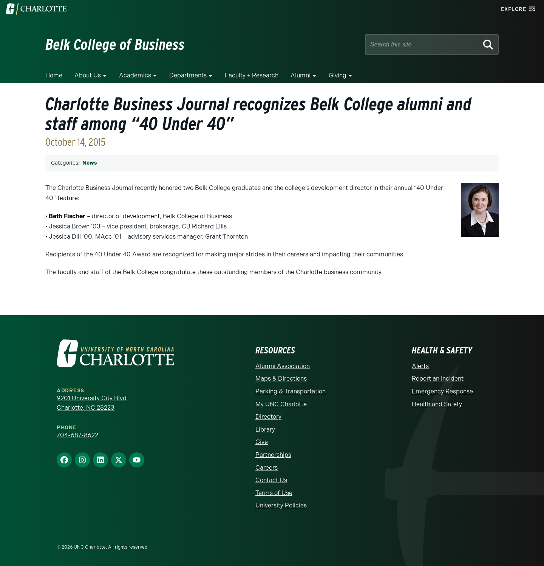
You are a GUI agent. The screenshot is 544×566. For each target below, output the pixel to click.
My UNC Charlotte (281, 404)
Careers (266, 467)
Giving (337, 75)
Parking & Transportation (290, 391)
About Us (87, 75)
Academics (135, 75)
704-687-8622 (77, 435)
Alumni (301, 75)
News (89, 163)
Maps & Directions (281, 378)
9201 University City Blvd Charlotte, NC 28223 (92, 403)
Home (53, 75)
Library (265, 429)
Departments (188, 75)
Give (261, 442)
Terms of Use (273, 493)
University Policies (281, 505)
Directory (268, 416)
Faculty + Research (251, 75)
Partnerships (273, 454)
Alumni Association (282, 366)
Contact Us (271, 480)
